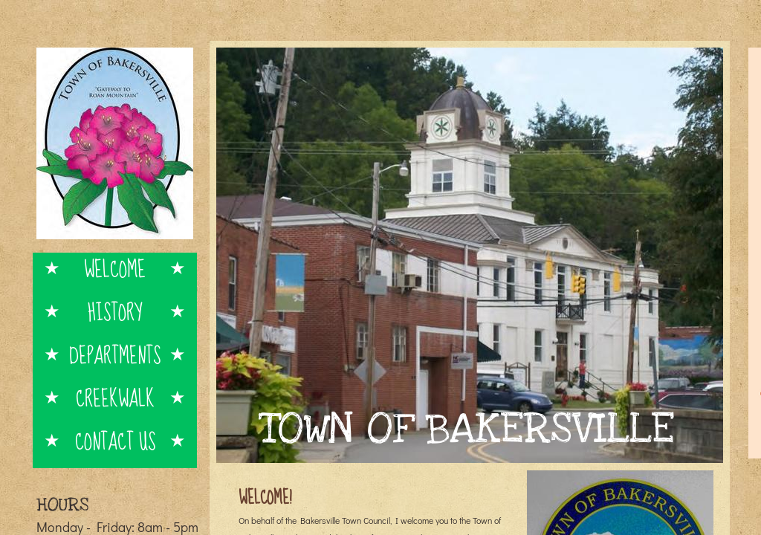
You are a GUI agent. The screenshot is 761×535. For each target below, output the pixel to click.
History (115, 312)
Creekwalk (115, 398)
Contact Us (115, 441)
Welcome (115, 269)
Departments (115, 355)
